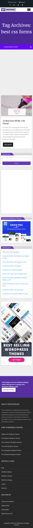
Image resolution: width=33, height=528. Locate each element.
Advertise (4, 488)
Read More (8, 144)
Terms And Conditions (7, 501)
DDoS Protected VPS (6, 513)
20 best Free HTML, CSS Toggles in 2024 (14, 262)
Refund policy (5, 509)
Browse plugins (8, 389)
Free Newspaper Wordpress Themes (11, 450)
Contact (3, 484)
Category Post (11, 47)
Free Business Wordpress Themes (10, 438)
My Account (12, 2)
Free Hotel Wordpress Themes (9, 446)
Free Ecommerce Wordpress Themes (11, 442)
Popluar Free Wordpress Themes (10, 434)
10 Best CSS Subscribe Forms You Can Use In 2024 (15, 285)
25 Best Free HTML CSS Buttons (11, 266)
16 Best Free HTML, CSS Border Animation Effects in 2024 (14, 279)
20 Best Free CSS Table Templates (12, 270)
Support (22, 2)
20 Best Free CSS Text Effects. (11, 252)
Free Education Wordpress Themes (11, 454)
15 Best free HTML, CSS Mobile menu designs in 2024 (15, 257)
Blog (2, 468)
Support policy (5, 505)
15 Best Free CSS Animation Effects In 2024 (15, 294)
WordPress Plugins (6, 472)
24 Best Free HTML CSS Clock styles (12, 290)
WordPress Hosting (6, 480)
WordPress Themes (6, 476)
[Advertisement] (16, 73)
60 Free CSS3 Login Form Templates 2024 (14, 274)
